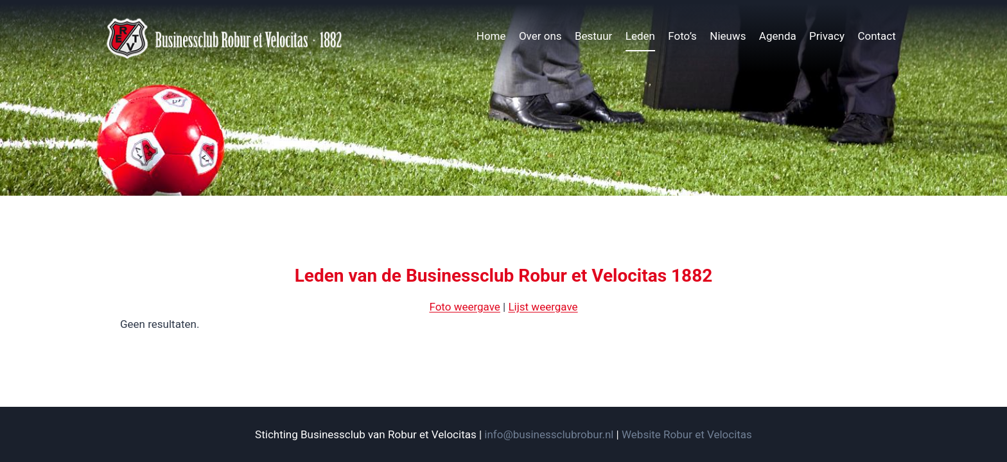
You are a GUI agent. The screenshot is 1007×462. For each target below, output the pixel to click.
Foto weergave (464, 306)
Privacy (827, 36)
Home (491, 36)
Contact (876, 36)
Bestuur (593, 36)
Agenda (777, 36)
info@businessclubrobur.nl (548, 434)
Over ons (540, 36)
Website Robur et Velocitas (687, 434)
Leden (640, 36)
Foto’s (682, 36)
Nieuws (728, 36)
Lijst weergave (542, 306)
